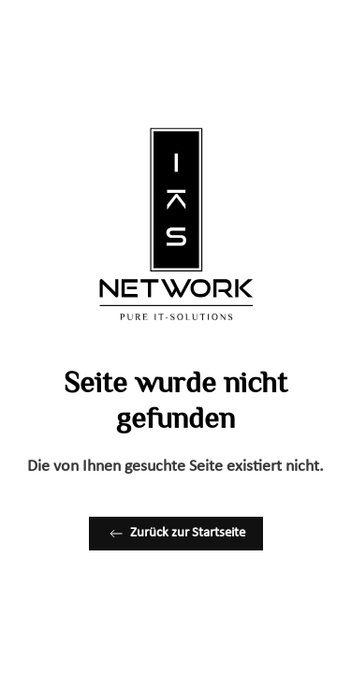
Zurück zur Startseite (176, 533)
